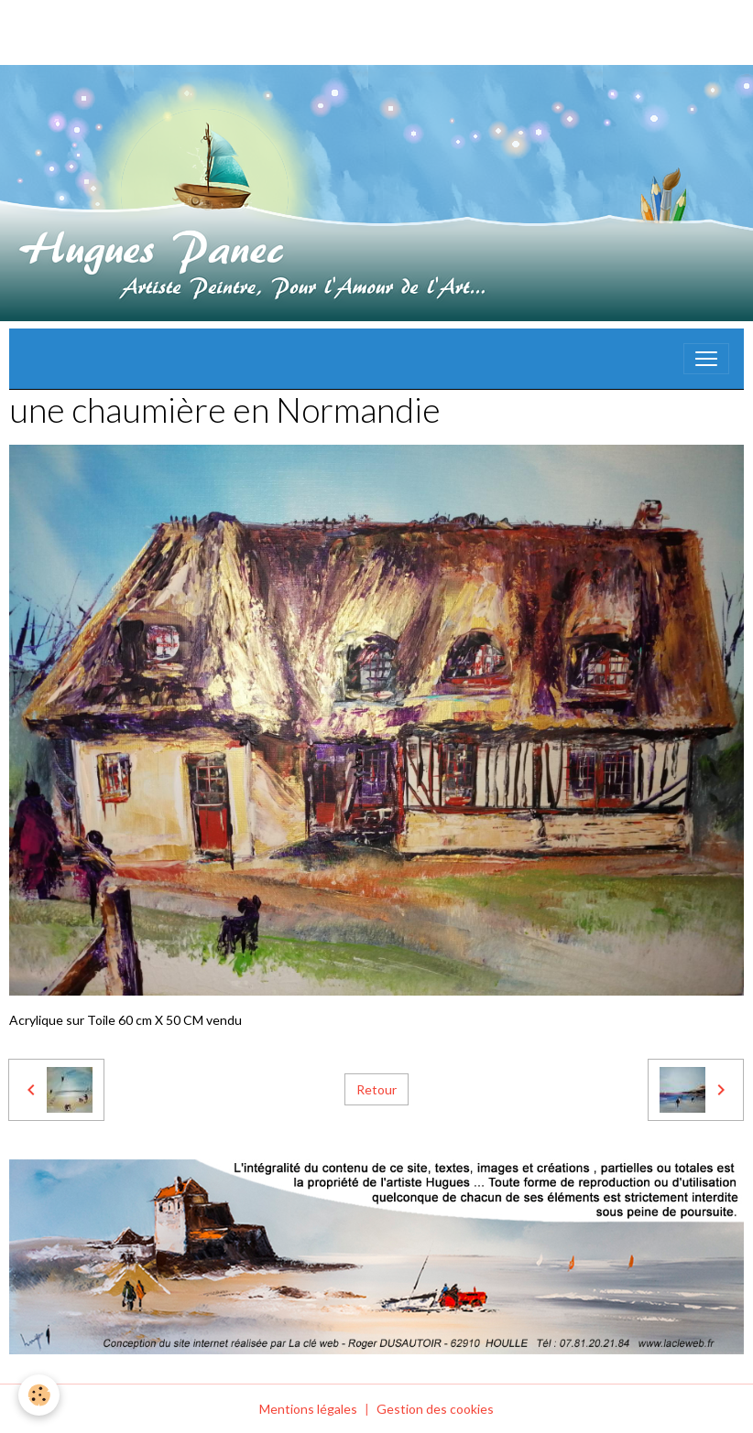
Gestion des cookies (435, 1409)
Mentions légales (308, 1409)
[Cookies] (39, 1395)
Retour (376, 1089)
